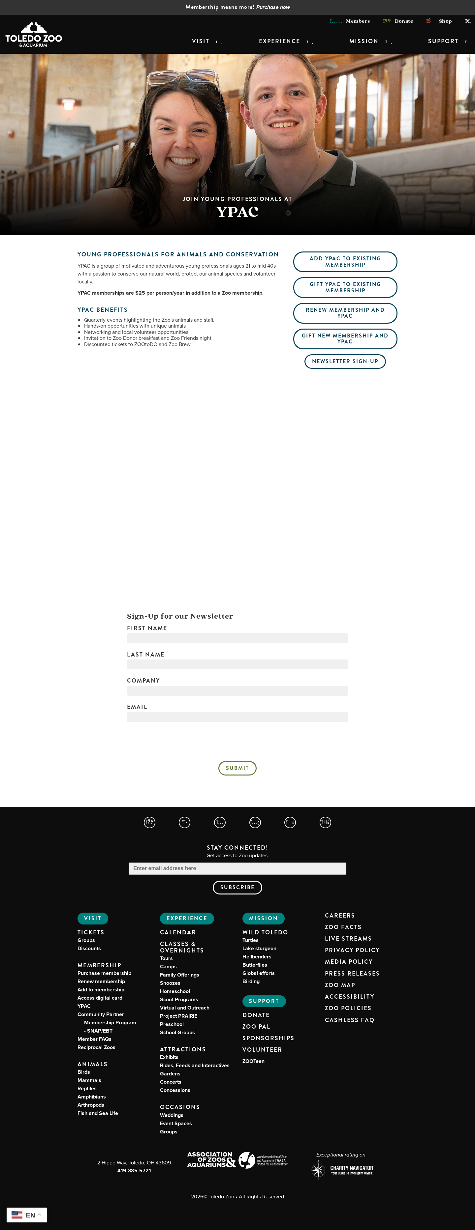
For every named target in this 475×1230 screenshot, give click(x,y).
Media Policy (349, 962)
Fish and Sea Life (98, 1113)
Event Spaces (176, 1123)
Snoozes (170, 983)
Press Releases (352, 974)
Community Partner (107, 1022)
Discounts (89, 948)
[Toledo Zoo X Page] (184, 822)
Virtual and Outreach (184, 1007)
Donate (398, 20)
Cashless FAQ (350, 1020)
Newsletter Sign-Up (345, 361)
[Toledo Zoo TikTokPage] (290, 822)
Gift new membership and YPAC (345, 338)
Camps (168, 966)
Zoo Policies (348, 1008)
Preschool (172, 1024)
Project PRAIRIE (178, 1016)
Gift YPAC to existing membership (345, 287)
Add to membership (101, 989)
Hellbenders (256, 956)
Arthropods (91, 1105)
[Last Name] (237, 664)
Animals (93, 1064)
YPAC (84, 1006)
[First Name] (237, 638)
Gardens (170, 1073)
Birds (84, 1072)
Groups (86, 940)
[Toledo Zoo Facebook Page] (149, 822)
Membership (99, 965)
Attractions (183, 1049)
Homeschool (175, 991)
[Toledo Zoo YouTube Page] (255, 822)
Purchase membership (104, 973)
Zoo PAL (256, 1027)
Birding (251, 981)
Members (350, 20)
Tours (166, 958)
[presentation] (237, 743)
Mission (364, 41)
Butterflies (254, 965)
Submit (237, 768)
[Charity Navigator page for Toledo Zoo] (341, 1171)
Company (143, 681)
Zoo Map (340, 985)
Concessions (175, 1090)
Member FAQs (94, 1039)
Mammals (89, 1080)
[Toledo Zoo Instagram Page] (220, 822)
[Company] (237, 691)
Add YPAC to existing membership (345, 261)
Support (443, 41)
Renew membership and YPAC (345, 313)
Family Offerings (179, 975)
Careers (340, 916)
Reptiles (87, 1088)
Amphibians (92, 1096)
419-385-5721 (134, 1170)
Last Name (146, 655)
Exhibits (169, 1057)
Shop (439, 20)
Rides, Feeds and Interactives (195, 1065)
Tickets (91, 932)
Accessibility (349, 997)
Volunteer (262, 1050)
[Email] (237, 717)
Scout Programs (179, 999)
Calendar (178, 932)
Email (137, 707)
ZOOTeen (253, 1061)
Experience (279, 41)
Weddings (171, 1115)
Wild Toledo (265, 932)
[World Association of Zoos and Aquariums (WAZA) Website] (263, 1161)
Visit (200, 41)
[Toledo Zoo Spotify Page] (325, 822)
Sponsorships (268, 1038)
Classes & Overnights (182, 947)
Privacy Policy (352, 950)
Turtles (250, 940)
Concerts (170, 1082)
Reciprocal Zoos (96, 1047)
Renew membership (101, 981)
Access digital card (100, 998)
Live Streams (348, 939)
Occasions (180, 1107)
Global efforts (258, 973)
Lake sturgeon (259, 948)
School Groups (177, 1032)
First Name (147, 628)
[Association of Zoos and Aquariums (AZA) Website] (212, 1160)
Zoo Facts (343, 927)
